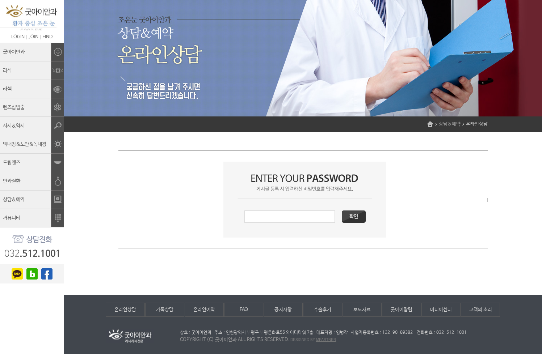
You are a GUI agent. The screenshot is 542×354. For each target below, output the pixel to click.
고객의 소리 (480, 309)
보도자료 (362, 309)
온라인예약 (204, 309)
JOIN (33, 37)
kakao (17, 274)
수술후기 (322, 309)
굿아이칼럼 (401, 309)
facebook (46, 274)
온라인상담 (125, 309)
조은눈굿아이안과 (32, 17)
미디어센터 (441, 309)
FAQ (244, 309)
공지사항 (283, 309)
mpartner (326, 340)
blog (32, 274)
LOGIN (18, 37)
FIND (47, 37)
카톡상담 (164, 309)
